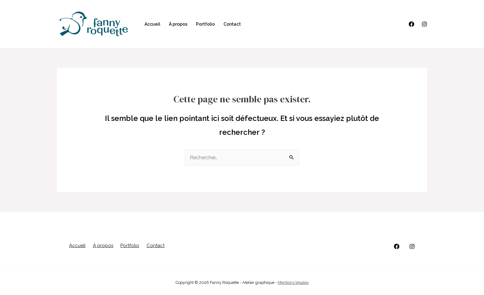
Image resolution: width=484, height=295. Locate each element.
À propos (178, 24)
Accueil (152, 24)
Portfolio (205, 24)
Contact (232, 24)
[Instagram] (424, 24)
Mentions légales (293, 282)
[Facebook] (411, 24)
